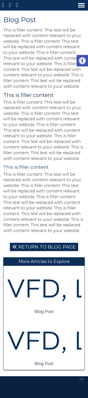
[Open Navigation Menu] (81, 5)
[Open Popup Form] (17, 5)
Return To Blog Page (44, 247)
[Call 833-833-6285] (10, 5)
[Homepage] (3, 5)
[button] (82, 60)
